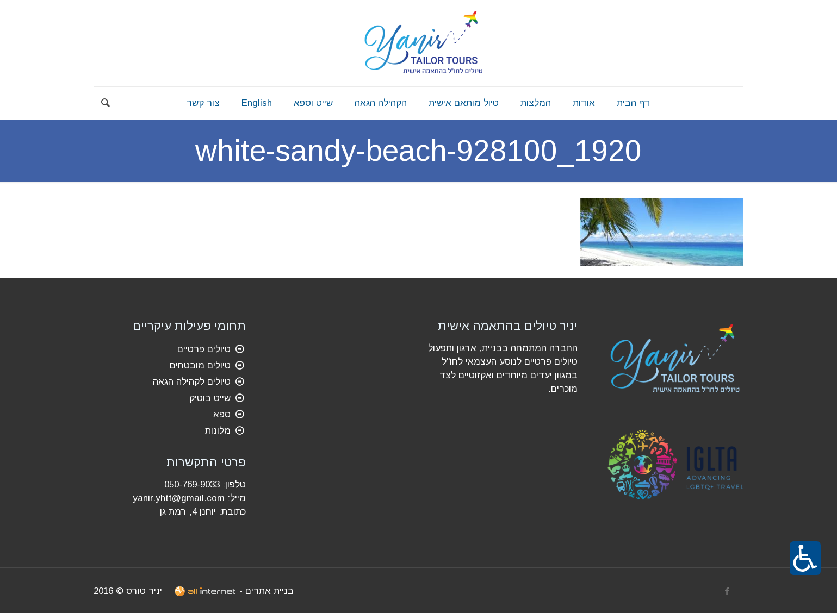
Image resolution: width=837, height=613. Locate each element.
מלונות (218, 431)
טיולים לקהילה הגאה (192, 382)
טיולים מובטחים (200, 365)
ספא (222, 414)
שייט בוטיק (210, 398)
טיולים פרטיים (204, 349)
